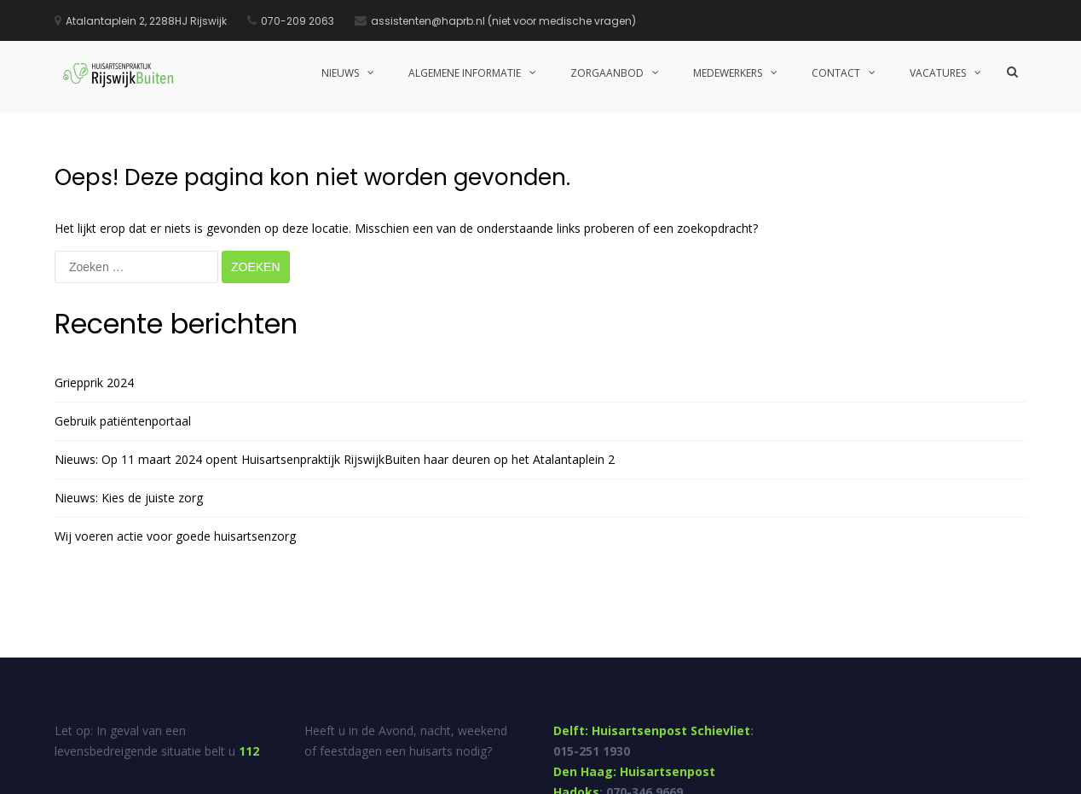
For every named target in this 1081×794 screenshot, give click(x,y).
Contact (836, 73)
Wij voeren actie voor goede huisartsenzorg (175, 423)
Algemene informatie (464, 73)
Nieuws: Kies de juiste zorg (129, 385)
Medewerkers (727, 73)
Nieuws (340, 73)
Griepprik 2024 (94, 270)
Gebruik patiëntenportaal (123, 308)
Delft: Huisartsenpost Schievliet (651, 618)
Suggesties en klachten (819, 775)
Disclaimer (907, 775)
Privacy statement (983, 775)
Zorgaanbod (607, 73)
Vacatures (938, 73)
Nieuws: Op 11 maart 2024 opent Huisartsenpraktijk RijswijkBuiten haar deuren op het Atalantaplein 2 (335, 347)
